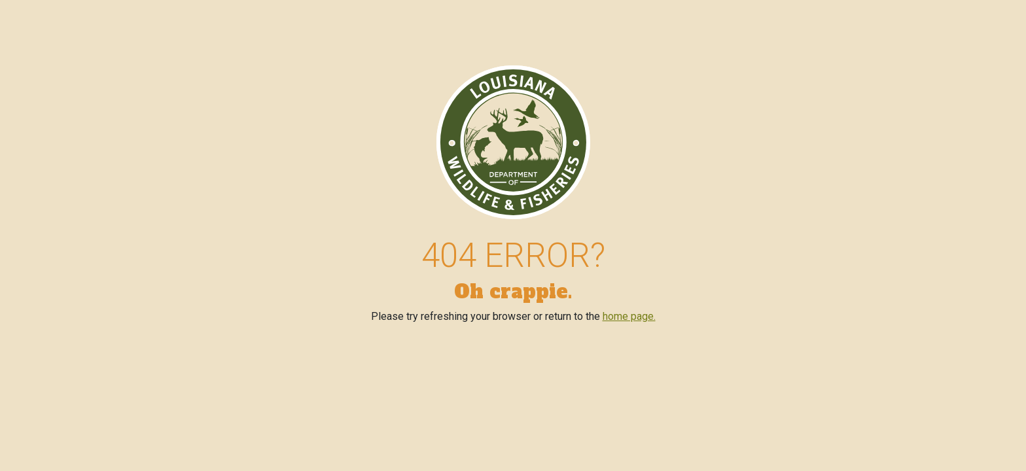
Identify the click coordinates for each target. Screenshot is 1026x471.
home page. (629, 316)
